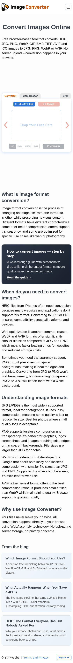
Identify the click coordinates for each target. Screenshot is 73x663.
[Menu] (68, 7)
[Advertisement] (36, 78)
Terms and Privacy (36, 657)
